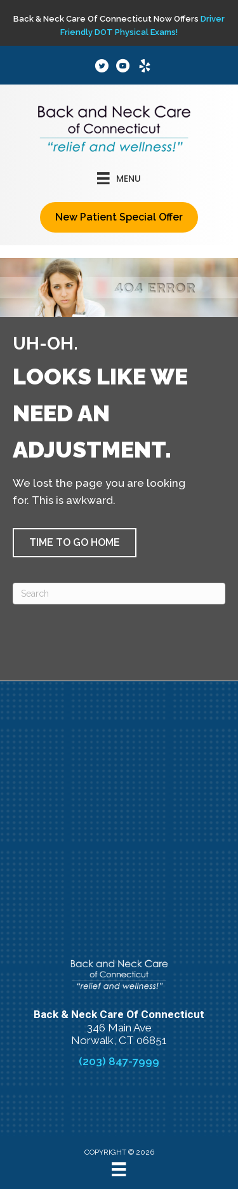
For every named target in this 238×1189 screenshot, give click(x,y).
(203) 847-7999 (119, 1061)
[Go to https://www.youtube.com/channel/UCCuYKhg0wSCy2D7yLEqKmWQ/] (123, 67)
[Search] (119, 593)
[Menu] (118, 1169)
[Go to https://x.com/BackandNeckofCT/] (102, 67)
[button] (74, 542)
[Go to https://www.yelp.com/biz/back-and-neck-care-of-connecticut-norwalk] (145, 67)
